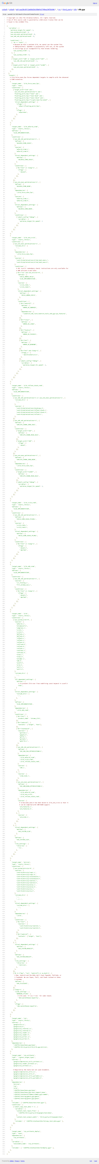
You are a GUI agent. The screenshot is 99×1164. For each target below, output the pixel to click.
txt (91, 1161)
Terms (22, 1161)
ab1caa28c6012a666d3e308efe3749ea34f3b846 (35, 9)
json (95, 1161)
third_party (67, 9)
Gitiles (12, 1161)
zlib (75, 9)
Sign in (95, 3)
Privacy (17, 1161)
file (41, 14)
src (59, 9)
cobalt (4, 9)
